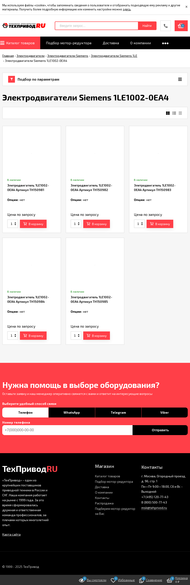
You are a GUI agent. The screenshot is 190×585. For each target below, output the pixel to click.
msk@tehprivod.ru (154, 508)
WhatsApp (72, 412)
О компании (104, 492)
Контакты (102, 498)
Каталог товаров (107, 476)
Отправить (160, 430)
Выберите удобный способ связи (29, 403)
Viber (164, 412)
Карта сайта (11, 534)
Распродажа (104, 503)
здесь (127, 9)
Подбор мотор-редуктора (114, 481)
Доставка (102, 487)
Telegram (118, 412)
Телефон (25, 412)
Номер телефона (16, 422)
